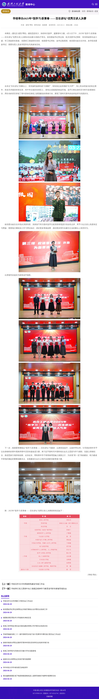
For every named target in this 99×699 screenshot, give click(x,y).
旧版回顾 (49, 696)
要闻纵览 (6, 11)
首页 (83, 11)
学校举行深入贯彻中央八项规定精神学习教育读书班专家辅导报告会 (39, 589)
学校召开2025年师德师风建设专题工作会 (28, 584)
